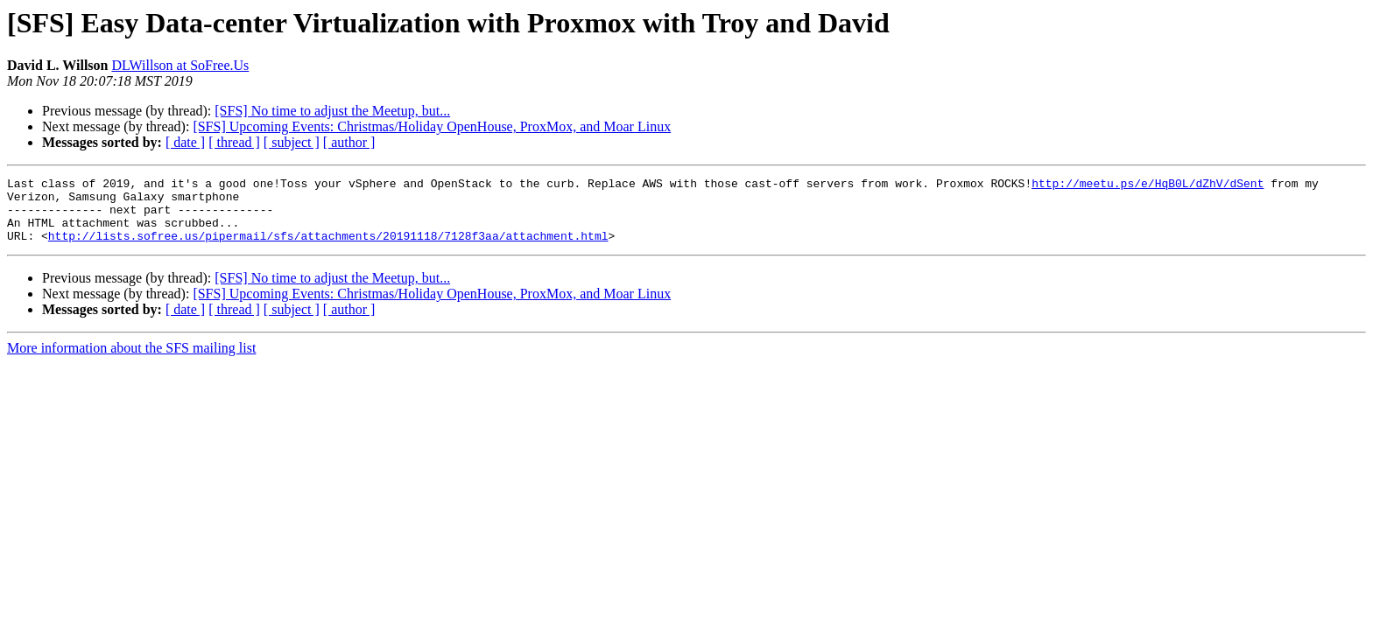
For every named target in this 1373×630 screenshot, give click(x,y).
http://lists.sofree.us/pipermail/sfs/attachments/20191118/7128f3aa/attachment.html (328, 248)
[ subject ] (292, 142)
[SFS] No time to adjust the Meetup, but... (332, 110)
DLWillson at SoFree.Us (180, 65)
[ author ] (349, 142)
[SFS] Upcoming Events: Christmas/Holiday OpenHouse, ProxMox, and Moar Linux (432, 126)
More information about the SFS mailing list (131, 361)
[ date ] (185, 142)
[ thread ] (234, 142)
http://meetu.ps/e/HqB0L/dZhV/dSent (1148, 185)
